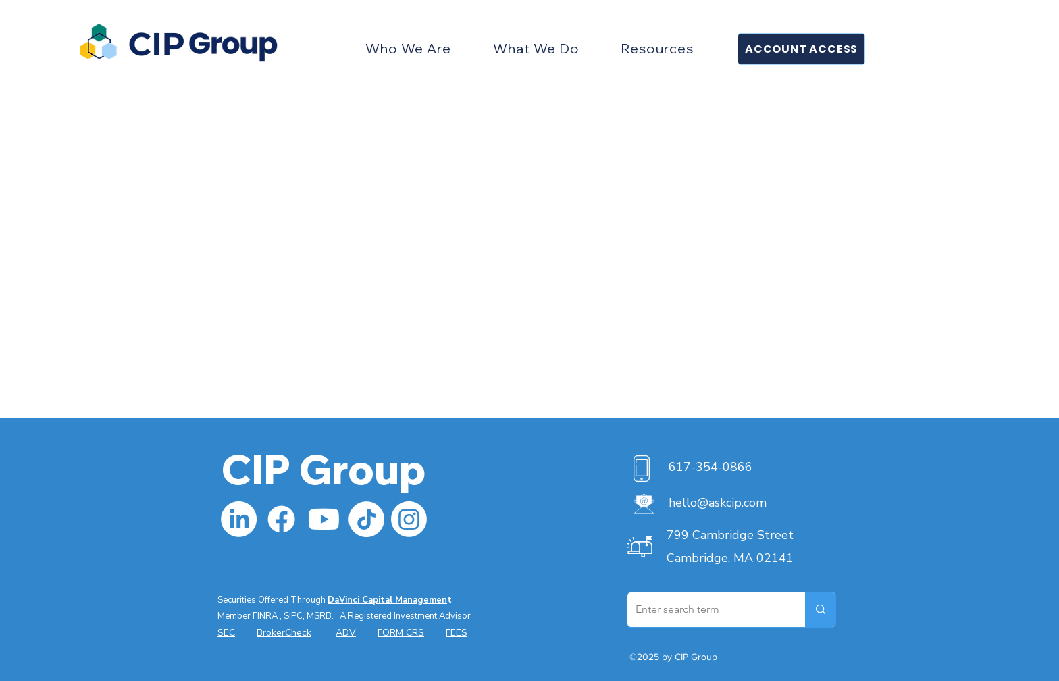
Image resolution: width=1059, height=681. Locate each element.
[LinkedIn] (239, 519)
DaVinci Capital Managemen (387, 600)
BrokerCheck (284, 632)
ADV (346, 632)
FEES (456, 632)
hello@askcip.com (718, 503)
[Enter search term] (706, 609)
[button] (408, 48)
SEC (226, 632)
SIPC (293, 616)
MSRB (319, 616)
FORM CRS (401, 632)
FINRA (265, 616)
